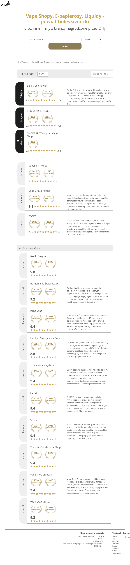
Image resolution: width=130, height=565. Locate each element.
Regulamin (115, 548)
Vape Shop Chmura (41, 474)
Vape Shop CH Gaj (40, 501)
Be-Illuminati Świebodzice (44, 283)
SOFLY (32, 216)
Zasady (114, 546)
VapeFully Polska (38, 165)
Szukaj (65, 46)
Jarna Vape (36, 310)
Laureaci (115, 536)
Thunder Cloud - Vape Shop (45, 447)
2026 (42, 74)
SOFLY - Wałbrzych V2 (42, 365)
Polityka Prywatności (116, 552)
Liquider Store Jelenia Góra (45, 338)
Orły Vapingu (23, 62)
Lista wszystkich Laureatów (115, 541)
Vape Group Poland (39, 190)
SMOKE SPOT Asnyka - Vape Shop (42, 135)
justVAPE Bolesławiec (38, 111)
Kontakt (126, 537)
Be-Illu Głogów (38, 256)
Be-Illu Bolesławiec (37, 85)
